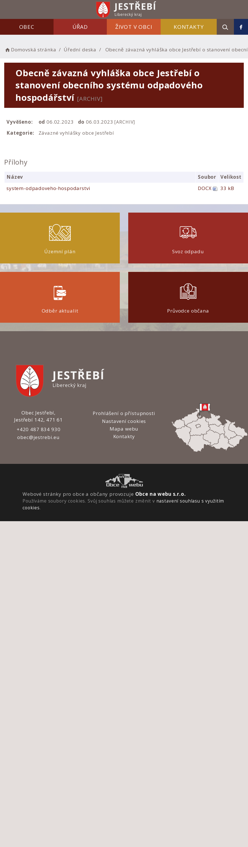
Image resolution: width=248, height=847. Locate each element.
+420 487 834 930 (39, 429)
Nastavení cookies (124, 421)
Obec (26, 26)
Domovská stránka (30, 49)
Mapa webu (124, 428)
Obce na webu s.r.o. (160, 494)
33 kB (227, 188)
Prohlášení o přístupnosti (124, 413)
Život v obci (133, 26)
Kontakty (189, 26)
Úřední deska (80, 49)
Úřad (80, 26)
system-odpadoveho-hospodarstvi (48, 188)
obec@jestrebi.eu (38, 437)
